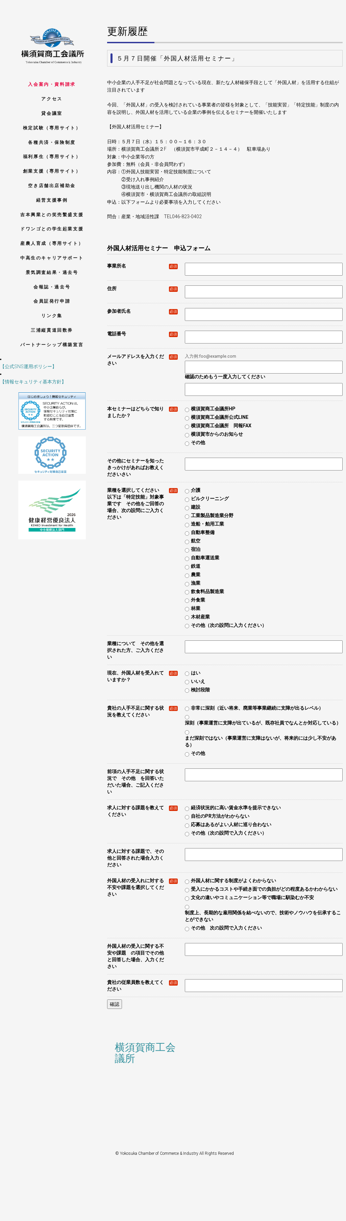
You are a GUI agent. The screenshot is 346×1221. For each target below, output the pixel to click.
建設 (195, 507)
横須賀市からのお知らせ (217, 434)
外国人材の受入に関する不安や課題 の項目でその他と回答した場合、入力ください (135, 956)
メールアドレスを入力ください (142, 360)
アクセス (51, 98)
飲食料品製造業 (207, 591)
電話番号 (142, 334)
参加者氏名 (142, 311)
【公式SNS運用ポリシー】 (28, 366)
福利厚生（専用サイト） (52, 156)
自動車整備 (203, 532)
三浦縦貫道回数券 (52, 330)
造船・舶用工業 (207, 524)
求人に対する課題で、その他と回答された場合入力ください (135, 857)
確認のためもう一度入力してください (225, 376)
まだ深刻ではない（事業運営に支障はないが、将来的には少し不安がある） (260, 741)
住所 (142, 288)
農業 (195, 574)
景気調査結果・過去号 (52, 272)
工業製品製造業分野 (212, 515)
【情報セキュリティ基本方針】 (33, 381)
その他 (198, 442)
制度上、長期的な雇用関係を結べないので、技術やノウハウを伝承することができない (263, 916)
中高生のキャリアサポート (51, 257)
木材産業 (200, 616)
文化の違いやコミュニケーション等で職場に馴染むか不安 (252, 897)
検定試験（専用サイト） (52, 127)
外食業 (198, 600)
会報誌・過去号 (51, 286)
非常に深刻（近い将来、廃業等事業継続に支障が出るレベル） (257, 708)
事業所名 (142, 266)
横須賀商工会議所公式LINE (219, 417)
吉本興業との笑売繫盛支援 (51, 214)
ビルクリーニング (210, 498)
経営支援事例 (52, 200)
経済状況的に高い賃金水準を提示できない (236, 807)
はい (195, 673)
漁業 (195, 583)
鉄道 (195, 566)
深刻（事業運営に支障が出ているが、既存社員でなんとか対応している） (263, 723)
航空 (195, 540)
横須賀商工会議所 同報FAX (221, 425)
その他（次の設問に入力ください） (229, 625)
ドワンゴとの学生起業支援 (51, 228)
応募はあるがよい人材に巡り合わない (231, 824)
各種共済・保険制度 (51, 142)
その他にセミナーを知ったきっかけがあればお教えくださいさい (135, 467)
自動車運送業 (205, 557)
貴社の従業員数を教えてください (142, 986)
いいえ (198, 681)
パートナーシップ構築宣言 (51, 344)
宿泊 (195, 549)
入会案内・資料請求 (51, 84)
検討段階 (200, 689)
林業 (195, 608)
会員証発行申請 (51, 301)
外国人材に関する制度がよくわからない (233, 880)
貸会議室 (51, 113)
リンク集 (51, 315)
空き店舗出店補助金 (51, 185)
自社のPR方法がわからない (220, 816)
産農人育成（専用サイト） (51, 243)
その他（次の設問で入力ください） (229, 833)
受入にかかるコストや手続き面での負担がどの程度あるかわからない (264, 889)
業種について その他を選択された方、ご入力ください (135, 650)
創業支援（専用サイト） (52, 171)
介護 (195, 490)
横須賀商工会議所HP (213, 408)
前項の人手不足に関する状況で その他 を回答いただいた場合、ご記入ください (135, 781)
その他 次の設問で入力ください (226, 928)
